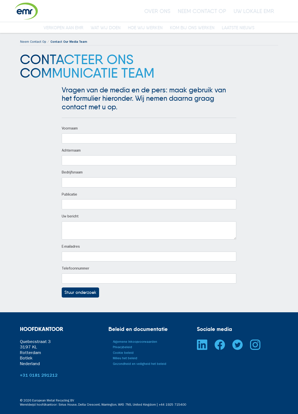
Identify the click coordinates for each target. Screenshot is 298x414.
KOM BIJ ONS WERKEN (192, 28)
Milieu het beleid (125, 358)
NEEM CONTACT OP (202, 11)
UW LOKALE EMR (254, 11)
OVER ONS (157, 11)
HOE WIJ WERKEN (145, 28)
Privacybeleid (122, 347)
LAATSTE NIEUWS (238, 28)
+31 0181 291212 (39, 376)
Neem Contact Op (33, 42)
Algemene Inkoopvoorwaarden (135, 342)
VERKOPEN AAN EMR (63, 28)
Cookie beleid (123, 353)
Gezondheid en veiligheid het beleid (139, 364)
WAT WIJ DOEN (105, 28)
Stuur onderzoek (80, 292)
